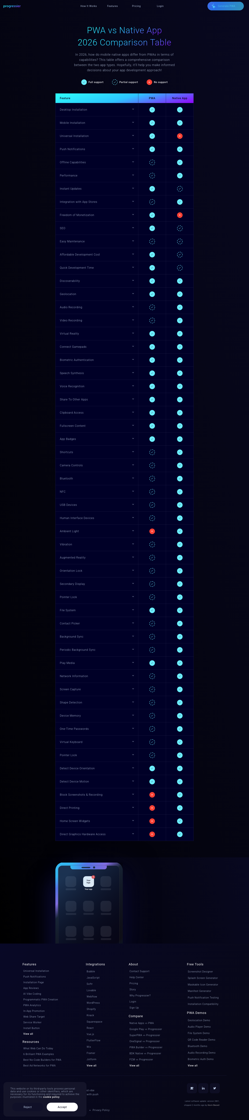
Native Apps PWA (142, 1023)
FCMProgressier (141, 1060)
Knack (90, 1015)
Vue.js (90, 1034)
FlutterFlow (93, 1040)
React (90, 1028)
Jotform (91, 1059)
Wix (89, 1046)
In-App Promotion (34, 1011)
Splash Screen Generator (203, 978)
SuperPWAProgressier (145, 1035)
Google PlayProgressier (146, 1029)
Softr (90, 984)
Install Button (31, 1028)
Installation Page (33, 982)
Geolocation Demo (199, 1020)
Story (133, 989)
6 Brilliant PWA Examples (38, 1054)
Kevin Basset (214, 1105)
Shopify (91, 1009)
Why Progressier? (140, 995)
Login (133, 1001)
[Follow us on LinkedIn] (203, 1088)
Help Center (137, 977)
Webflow (92, 996)
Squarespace (94, 1021)
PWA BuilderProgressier (146, 1047)
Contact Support (140, 971)
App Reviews (31, 988)
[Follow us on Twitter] (215, 1088)
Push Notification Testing (203, 997)
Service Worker (32, 1022)
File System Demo (199, 1033)
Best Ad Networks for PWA (39, 1065)
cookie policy (51, 1097)
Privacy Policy (101, 1110)
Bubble (91, 971)
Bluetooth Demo (197, 1046)
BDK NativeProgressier (145, 1054)
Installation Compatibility (203, 1004)
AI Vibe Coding (32, 993)
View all (28, 1033)
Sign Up (134, 1007)
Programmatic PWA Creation (40, 999)
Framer (91, 1053)
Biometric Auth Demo (201, 1059)
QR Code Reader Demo (201, 1039)
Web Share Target (34, 1016)
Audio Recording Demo (202, 1052)
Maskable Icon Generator (203, 984)
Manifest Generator (199, 991)
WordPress (93, 1002)
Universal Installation (36, 971)
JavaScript (93, 977)
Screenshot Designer (200, 971)
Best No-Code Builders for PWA (42, 1059)
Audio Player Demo (199, 1026)
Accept (62, 1107)
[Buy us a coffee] (192, 1088)
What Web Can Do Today (38, 1048)
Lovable (91, 990)
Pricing (134, 983)
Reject (28, 1107)
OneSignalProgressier (145, 1041)
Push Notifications (34, 976)
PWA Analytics (32, 1005)
